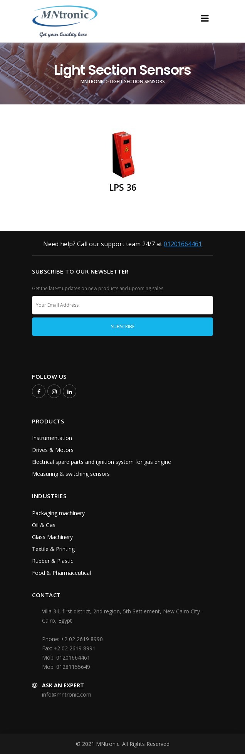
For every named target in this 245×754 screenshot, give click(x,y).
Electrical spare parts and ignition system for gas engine (101, 461)
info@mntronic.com (66, 694)
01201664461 (183, 244)
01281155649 (73, 666)
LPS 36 (122, 187)
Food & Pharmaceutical (61, 572)
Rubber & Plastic (52, 560)
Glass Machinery (52, 537)
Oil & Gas (43, 525)
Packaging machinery (58, 513)
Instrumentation (52, 438)
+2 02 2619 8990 (82, 639)
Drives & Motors (53, 449)
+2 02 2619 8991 (75, 648)
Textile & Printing (53, 548)
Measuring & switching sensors (71, 473)
